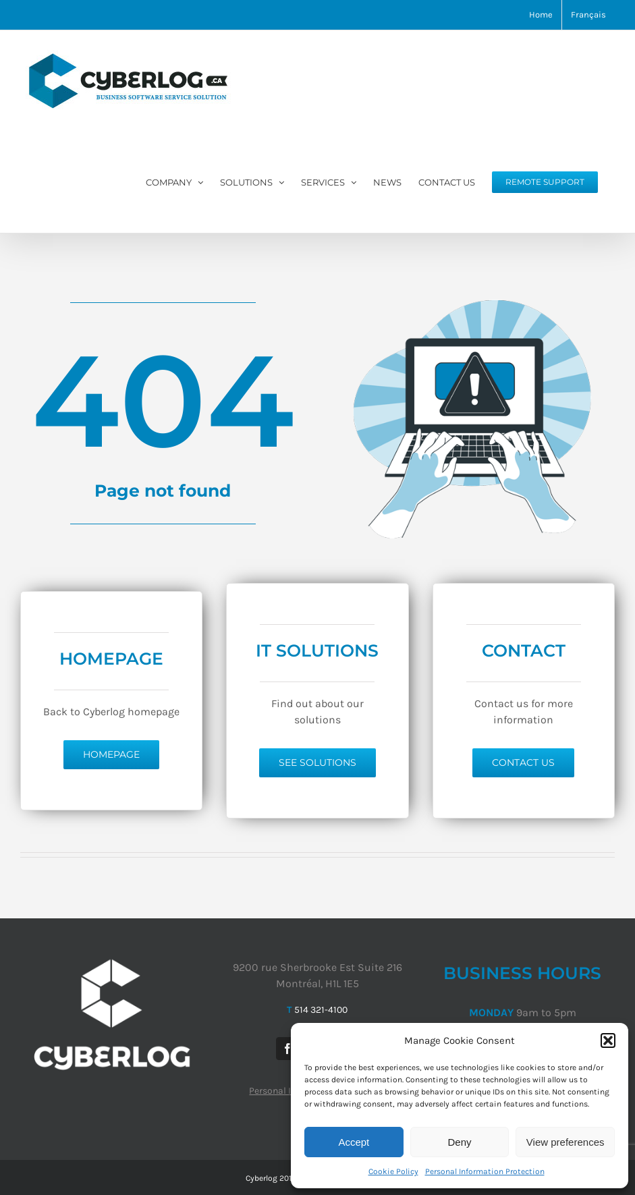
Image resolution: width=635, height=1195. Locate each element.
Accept (353, 1142)
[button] (608, 1040)
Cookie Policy (393, 1171)
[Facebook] (287, 1048)
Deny (459, 1142)
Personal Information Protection (485, 1171)
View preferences (565, 1142)
